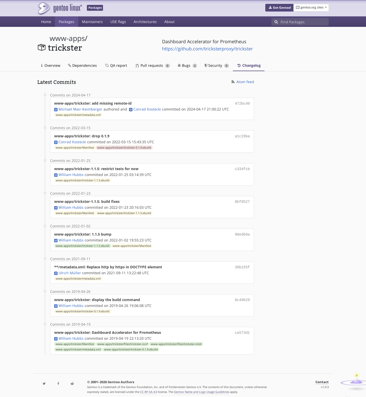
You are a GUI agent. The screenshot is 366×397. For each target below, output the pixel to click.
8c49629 (242, 296)
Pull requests (153, 65)
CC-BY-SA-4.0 (148, 388)
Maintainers (92, 21)
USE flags (118, 21)
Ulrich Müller (70, 269)
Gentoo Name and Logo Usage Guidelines (201, 388)
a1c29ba (242, 135)
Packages (66, 21)
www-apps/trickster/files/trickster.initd (176, 340)
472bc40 (242, 103)
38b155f (242, 264)
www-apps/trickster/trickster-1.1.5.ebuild (82, 179)
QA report (116, 65)
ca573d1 (242, 328)
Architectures (145, 21)
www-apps (67, 38)
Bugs (187, 65)
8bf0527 (242, 199)
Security (217, 65)
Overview (50, 65)
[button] (279, 8)
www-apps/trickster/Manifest (75, 146)
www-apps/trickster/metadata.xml (78, 114)
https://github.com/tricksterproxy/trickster (207, 49)
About (169, 21)
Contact (322, 378)
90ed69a (242, 232)
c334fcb (242, 167)
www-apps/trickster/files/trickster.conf (122, 340)
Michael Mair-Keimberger (80, 108)
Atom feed (242, 81)
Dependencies (82, 65)
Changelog (249, 65)
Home (46, 21)
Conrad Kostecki (147, 108)
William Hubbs (71, 173)
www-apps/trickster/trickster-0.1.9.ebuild (124, 146)
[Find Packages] (305, 22)
